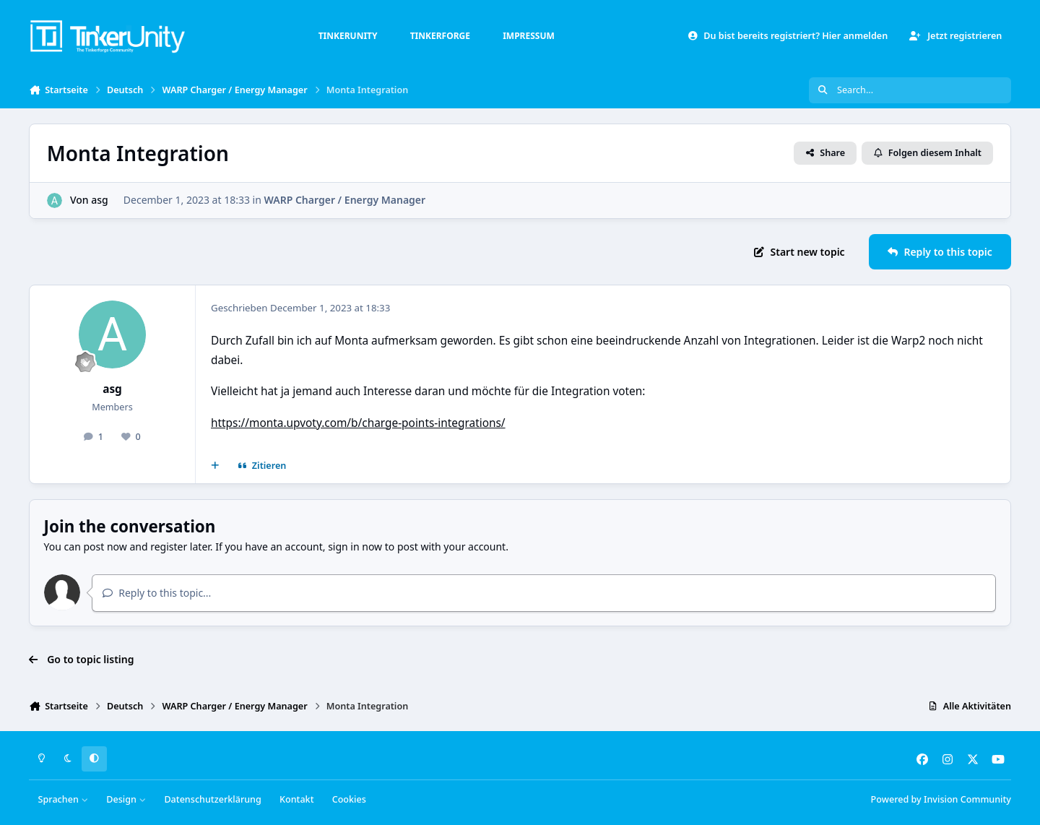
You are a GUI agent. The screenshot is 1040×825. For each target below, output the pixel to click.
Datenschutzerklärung (212, 799)
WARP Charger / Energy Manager (345, 200)
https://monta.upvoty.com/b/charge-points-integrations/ (358, 423)
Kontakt (296, 799)
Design (126, 799)
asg (99, 200)
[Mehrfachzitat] (215, 466)
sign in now (355, 546)
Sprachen (63, 799)
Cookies (349, 799)
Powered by (941, 799)
